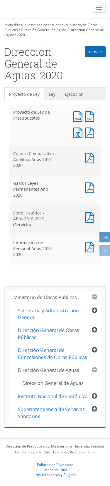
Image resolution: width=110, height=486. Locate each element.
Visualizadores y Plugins (55, 474)
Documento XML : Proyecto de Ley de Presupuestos (79, 116)
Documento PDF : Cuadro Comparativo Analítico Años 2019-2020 (91, 157)
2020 (21, 34)
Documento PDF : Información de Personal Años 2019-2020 (91, 246)
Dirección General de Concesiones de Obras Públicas (52, 353)
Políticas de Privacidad (55, 464)
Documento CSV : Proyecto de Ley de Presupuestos (91, 116)
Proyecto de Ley (24, 94)
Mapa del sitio (55, 469)
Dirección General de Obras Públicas (48, 333)
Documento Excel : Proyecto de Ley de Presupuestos (79, 132)
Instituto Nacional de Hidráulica (53, 396)
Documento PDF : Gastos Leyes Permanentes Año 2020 (91, 187)
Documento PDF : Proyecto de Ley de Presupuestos (91, 132)
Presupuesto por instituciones (39, 24)
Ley (52, 94)
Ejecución (74, 94)
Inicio (8, 24)
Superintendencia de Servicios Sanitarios (51, 412)
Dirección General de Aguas (44, 29)
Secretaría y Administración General (48, 314)
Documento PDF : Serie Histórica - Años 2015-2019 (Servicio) (91, 216)
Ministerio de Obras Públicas (45, 297)
